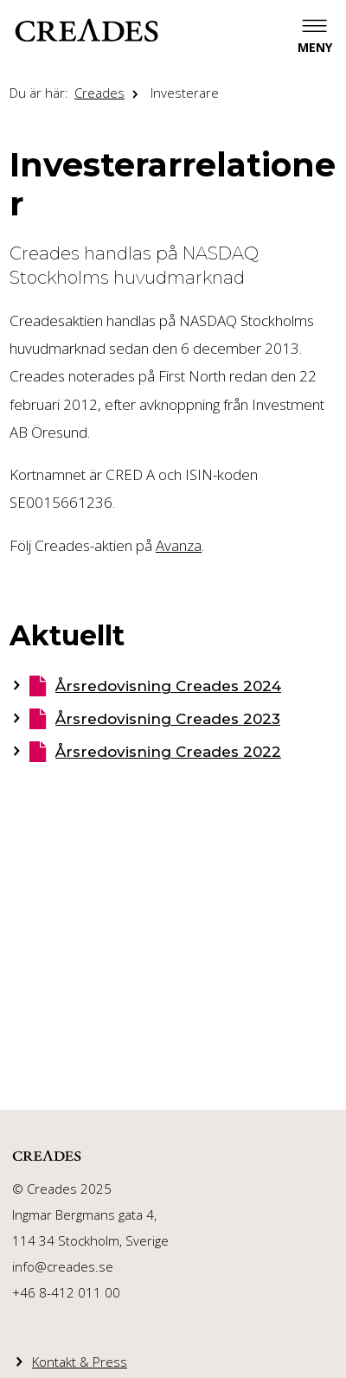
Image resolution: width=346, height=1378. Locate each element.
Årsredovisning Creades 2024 (168, 686)
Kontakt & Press (79, 1361)
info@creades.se (62, 1266)
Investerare (185, 92)
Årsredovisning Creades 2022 (168, 751)
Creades (99, 92)
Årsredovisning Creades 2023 (167, 718)
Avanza (179, 545)
